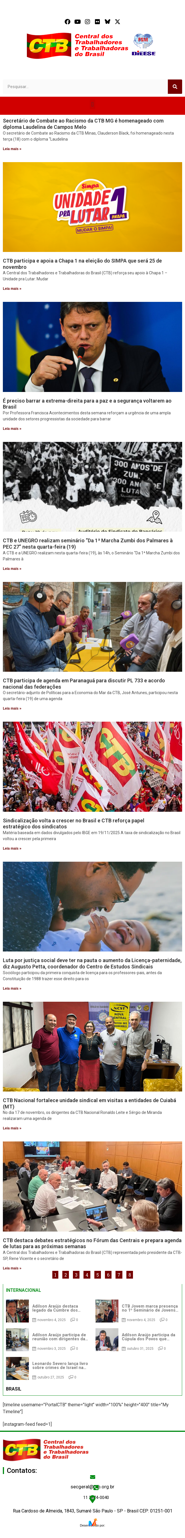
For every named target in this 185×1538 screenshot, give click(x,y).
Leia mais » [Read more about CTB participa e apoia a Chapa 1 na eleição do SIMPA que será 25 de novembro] (12, 289)
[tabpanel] (92, 1340)
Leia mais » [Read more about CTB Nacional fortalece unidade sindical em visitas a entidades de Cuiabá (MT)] (12, 1128)
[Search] (175, 86)
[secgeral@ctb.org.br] (92, 1476)
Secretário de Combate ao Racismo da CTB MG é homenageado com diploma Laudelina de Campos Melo (83, 124)
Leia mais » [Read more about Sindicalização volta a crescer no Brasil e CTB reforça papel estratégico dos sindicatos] (12, 848)
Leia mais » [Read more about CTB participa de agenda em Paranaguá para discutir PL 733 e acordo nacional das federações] (12, 708)
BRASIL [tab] (13, 1389)
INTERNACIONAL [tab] (23, 1290)
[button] (92, 104)
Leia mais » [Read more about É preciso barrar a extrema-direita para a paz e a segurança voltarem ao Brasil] (12, 429)
